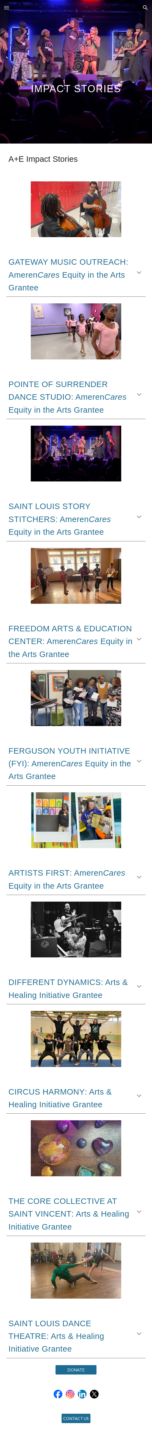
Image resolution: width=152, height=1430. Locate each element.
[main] (76, 72)
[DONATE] (76, 1369)
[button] (6, 7)
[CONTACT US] (76, 1418)
